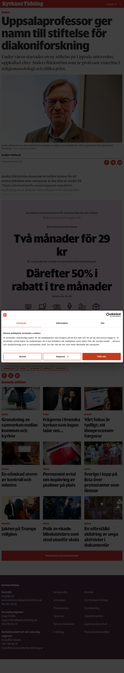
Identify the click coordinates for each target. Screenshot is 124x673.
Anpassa (62, 356)
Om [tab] (102, 323)
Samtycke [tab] (21, 323)
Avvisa (22, 356)
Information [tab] (62, 323)
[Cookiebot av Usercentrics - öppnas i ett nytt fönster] (108, 315)
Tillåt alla (101, 356)
